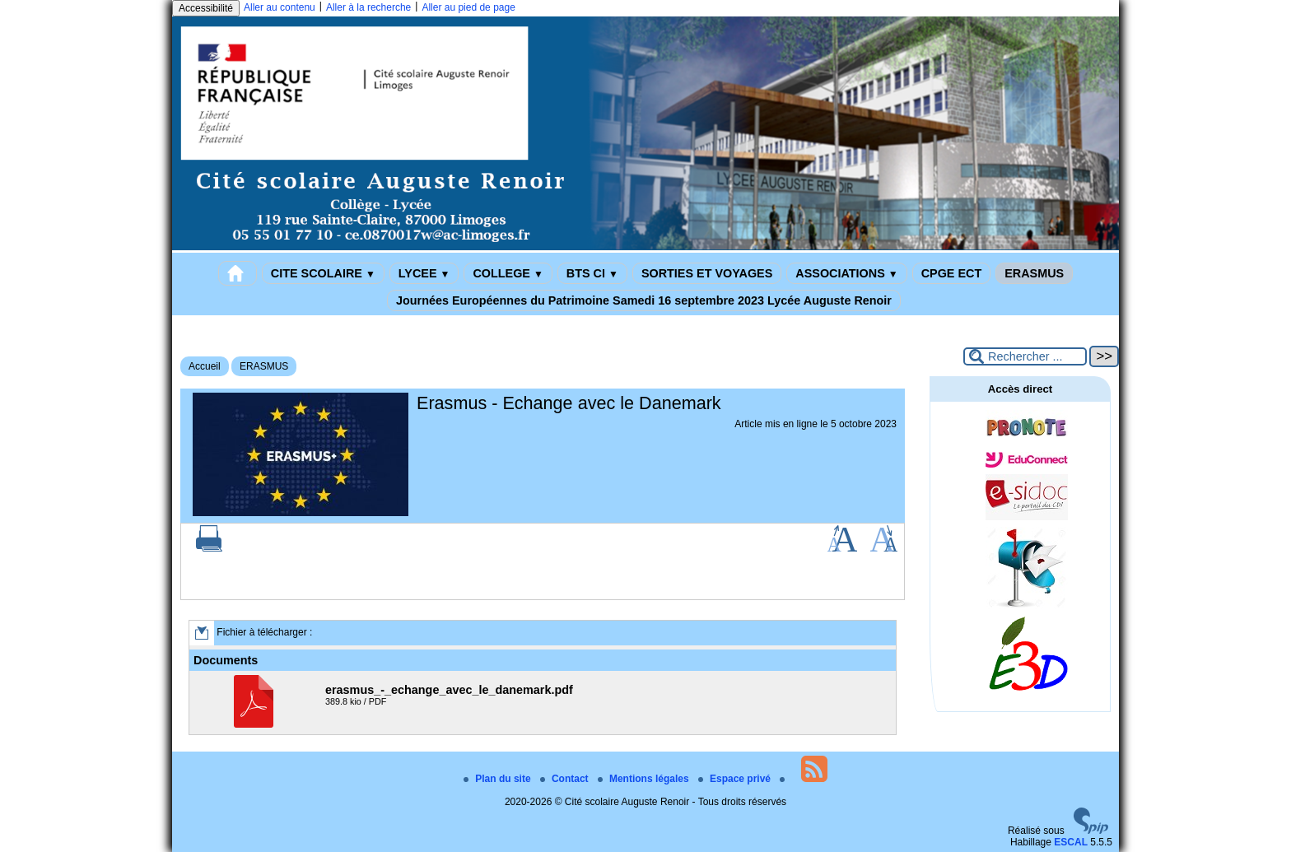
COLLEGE (508, 273)
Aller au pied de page (468, 7)
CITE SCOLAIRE (323, 273)
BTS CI (592, 273)
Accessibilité (206, 8)
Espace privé (735, 778)
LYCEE (424, 273)
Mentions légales (645, 778)
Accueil (205, 366)
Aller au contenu (279, 7)
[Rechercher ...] (1025, 356)
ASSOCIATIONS (846, 273)
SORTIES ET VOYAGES (706, 273)
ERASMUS (1034, 273)
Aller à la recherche (368, 7)
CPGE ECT (951, 273)
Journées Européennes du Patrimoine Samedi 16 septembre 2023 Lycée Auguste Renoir (644, 300)
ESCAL (1071, 842)
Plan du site (499, 778)
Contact (565, 778)
